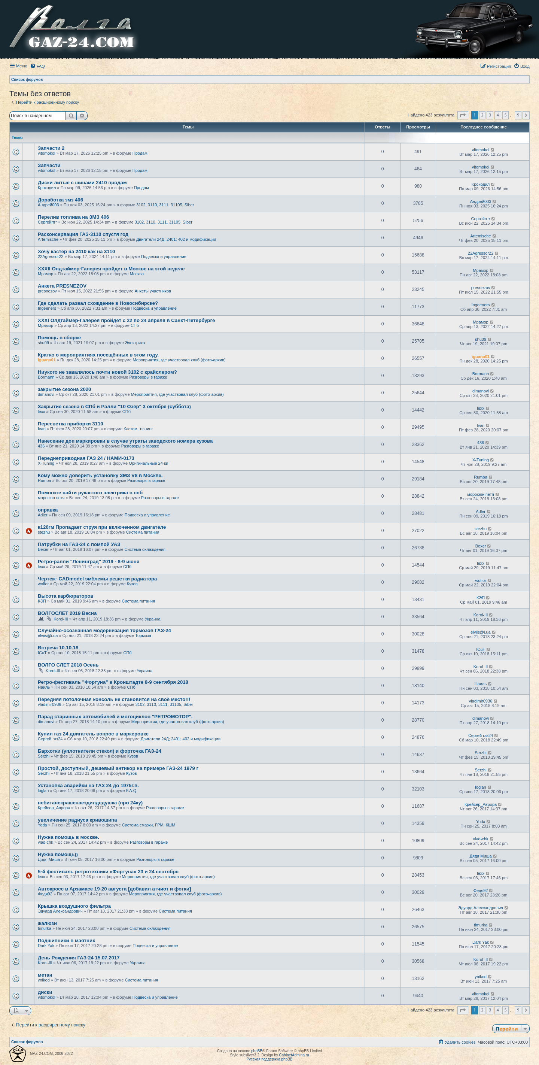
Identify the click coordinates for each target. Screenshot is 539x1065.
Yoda (42, 825)
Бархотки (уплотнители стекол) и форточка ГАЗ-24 (99, 751)
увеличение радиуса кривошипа (77, 820)
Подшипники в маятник (66, 940)
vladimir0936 (49, 704)
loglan (43, 790)
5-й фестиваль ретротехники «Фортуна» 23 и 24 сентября (108, 871)
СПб (135, 325)
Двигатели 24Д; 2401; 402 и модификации (176, 239)
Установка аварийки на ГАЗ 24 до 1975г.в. (88, 785)
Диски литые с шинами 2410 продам (82, 182)
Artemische (48, 239)
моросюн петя (51, 497)
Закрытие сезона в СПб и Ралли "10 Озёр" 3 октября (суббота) (114, 406)
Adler (43, 515)
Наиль (44, 687)
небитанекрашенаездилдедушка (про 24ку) (90, 802)
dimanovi (46, 394)
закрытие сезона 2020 (64, 389)
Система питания (142, 532)
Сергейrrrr (47, 222)
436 (41, 446)
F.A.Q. (132, 790)
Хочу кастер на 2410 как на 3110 (76, 251)
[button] (462, 115)
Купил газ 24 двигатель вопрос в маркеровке (93, 734)
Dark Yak (46, 945)
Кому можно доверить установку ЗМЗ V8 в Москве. (100, 475)
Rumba (44, 480)
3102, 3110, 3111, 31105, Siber (165, 205)
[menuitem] (37, 66)
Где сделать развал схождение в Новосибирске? (98, 303)
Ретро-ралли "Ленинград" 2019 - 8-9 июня (88, 561)
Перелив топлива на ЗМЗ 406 (73, 217)
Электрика (135, 342)
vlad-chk (45, 842)
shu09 (43, 342)
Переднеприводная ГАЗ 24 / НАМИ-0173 (86, 458)
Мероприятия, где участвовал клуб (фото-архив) (179, 360)
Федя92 (45, 894)
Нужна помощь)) (58, 854)
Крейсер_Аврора (54, 807)
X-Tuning (46, 463)
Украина (153, 619)
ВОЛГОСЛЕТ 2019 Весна (67, 613)
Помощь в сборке (59, 337)
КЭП (42, 601)
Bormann (46, 377)
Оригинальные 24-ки (148, 463)
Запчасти (49, 165)
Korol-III (61, 619)
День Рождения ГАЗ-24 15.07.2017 (79, 958)
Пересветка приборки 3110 (70, 424)
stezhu (44, 532)
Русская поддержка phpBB (269, 1059)
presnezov (47, 291)
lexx (41, 411)
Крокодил (47, 187)
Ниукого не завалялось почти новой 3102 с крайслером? (107, 372)
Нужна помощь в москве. (68, 837)
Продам (140, 153)
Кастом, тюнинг (138, 429)
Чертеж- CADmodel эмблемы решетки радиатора (97, 579)
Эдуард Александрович (60, 911)
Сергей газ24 (50, 739)
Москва (137, 273)
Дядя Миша (49, 859)
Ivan (42, 429)
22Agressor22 (51, 256)
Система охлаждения (145, 549)
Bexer (43, 549)
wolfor (43, 584)
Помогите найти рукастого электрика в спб (90, 492)
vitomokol (46, 153)
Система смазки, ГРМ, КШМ (149, 825)
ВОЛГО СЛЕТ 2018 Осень (68, 665)
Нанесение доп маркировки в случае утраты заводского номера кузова (125, 441)
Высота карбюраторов (66, 596)
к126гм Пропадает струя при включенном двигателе (102, 527)
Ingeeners (47, 308)
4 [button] (498, 115)
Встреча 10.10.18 (58, 647)
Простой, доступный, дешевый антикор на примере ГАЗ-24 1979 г (118, 768)
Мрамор (45, 273)
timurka (44, 928)
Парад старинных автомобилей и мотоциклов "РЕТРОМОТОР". (115, 716)
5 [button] (506, 115)
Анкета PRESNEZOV (62, 286)
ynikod (44, 980)
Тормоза (143, 635)
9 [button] (518, 115)
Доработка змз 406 (60, 200)
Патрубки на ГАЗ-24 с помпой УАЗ (79, 544)
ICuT (42, 652)
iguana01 (47, 360)
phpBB (256, 1051)
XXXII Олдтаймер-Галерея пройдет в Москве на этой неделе (111, 268)
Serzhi (43, 756)
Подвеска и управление (163, 256)
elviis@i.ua (48, 635)
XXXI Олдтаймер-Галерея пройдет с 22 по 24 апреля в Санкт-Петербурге (126, 320)
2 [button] (482, 115)
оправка (48, 510)
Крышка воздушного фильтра (74, 906)
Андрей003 (48, 205)
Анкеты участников (153, 291)
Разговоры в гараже (148, 377)
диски (45, 992)
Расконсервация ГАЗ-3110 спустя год (83, 234)
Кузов (132, 584)
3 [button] (490, 115)
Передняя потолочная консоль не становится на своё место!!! (114, 699)
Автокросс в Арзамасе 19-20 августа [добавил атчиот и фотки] (114, 889)
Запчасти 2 (51, 148)
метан (45, 975)
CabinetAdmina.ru (294, 1055)
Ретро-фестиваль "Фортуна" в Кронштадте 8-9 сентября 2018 (113, 682)
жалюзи (47, 923)
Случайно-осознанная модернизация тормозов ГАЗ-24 (104, 630)
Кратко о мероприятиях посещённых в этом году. (98, 355)
